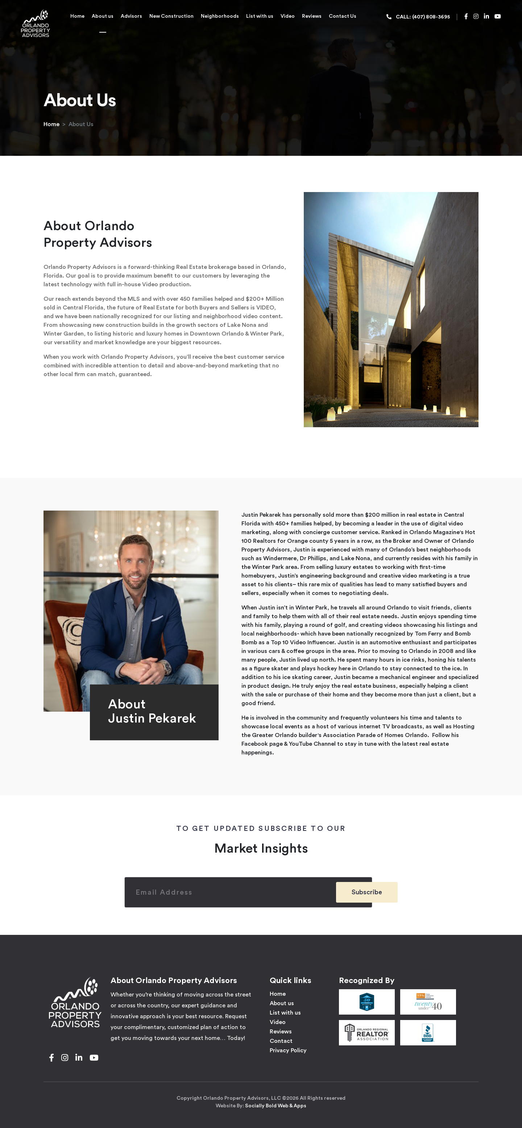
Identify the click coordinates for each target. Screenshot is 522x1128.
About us (102, 16)
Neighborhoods (220, 16)
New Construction (171, 16)
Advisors (131, 16)
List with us (259, 16)
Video (288, 16)
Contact (281, 1041)
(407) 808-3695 (431, 17)
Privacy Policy (288, 1050)
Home (77, 16)
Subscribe (367, 892)
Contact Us (342, 16)
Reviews (312, 16)
